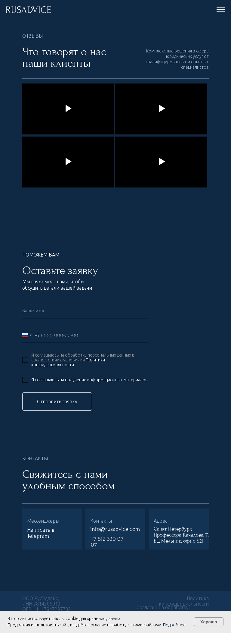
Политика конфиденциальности (184, 601)
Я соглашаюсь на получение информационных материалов (89, 379)
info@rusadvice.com (115, 529)
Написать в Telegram (40, 533)
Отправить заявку (57, 401)
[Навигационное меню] (221, 10)
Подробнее (174, 624)
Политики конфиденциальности (68, 362)
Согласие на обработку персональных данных (163, 610)
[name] (85, 310)
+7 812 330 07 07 (107, 542)
